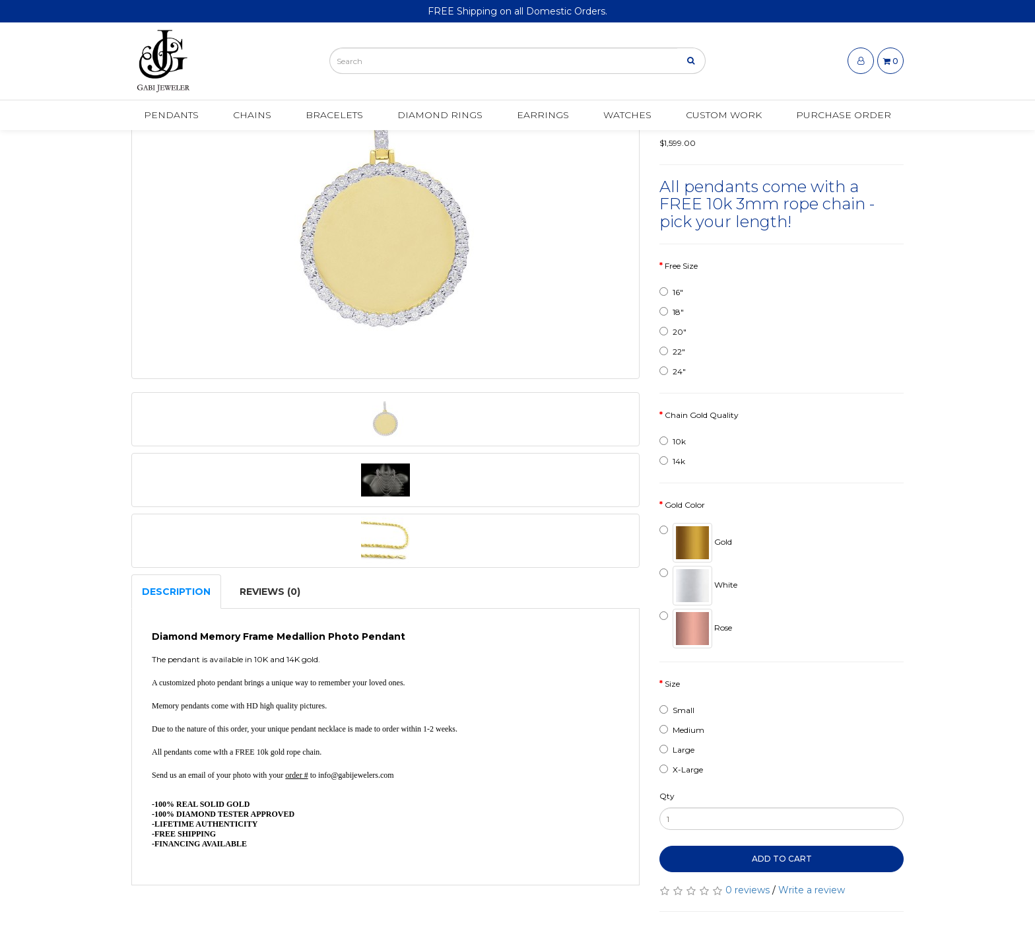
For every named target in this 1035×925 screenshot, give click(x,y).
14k (672, 461)
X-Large (681, 769)
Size (672, 684)
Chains (252, 117)
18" (671, 312)
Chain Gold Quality (702, 415)
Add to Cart (782, 859)
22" (672, 352)
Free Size (681, 266)
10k (672, 441)
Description (176, 592)
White (698, 585)
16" (671, 292)
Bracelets (334, 117)
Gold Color (685, 505)
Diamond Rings (440, 117)
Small (676, 710)
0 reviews (747, 890)
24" (672, 371)
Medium (681, 730)
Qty (667, 796)
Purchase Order (843, 117)
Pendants (171, 117)
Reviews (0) (270, 592)
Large (676, 750)
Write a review (811, 890)
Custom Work (724, 117)
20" (672, 332)
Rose (695, 628)
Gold (695, 543)
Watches (627, 117)
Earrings (543, 117)
